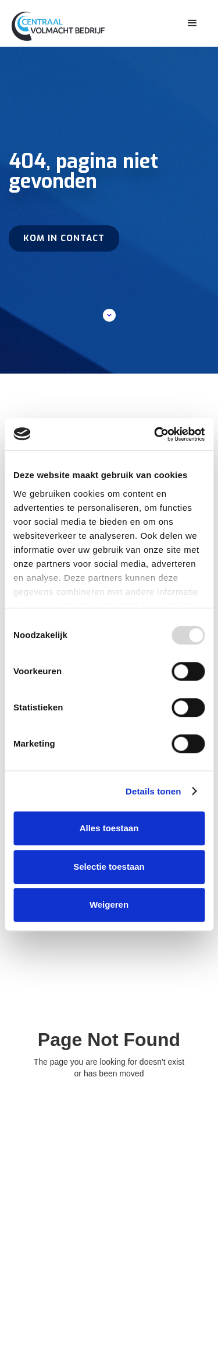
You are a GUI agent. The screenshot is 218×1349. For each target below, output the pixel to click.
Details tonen (153, 791)
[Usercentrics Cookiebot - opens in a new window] (155, 434)
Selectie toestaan (109, 867)
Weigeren (109, 904)
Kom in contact (64, 238)
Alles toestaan (109, 828)
